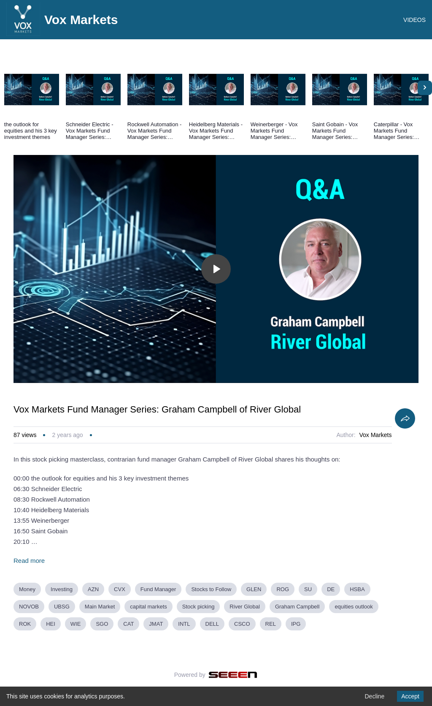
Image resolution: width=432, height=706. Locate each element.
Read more (29, 560)
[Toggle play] (216, 269)
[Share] (405, 418)
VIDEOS (414, 19)
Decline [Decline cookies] (374, 696)
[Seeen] (233, 675)
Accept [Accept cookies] (410, 696)
